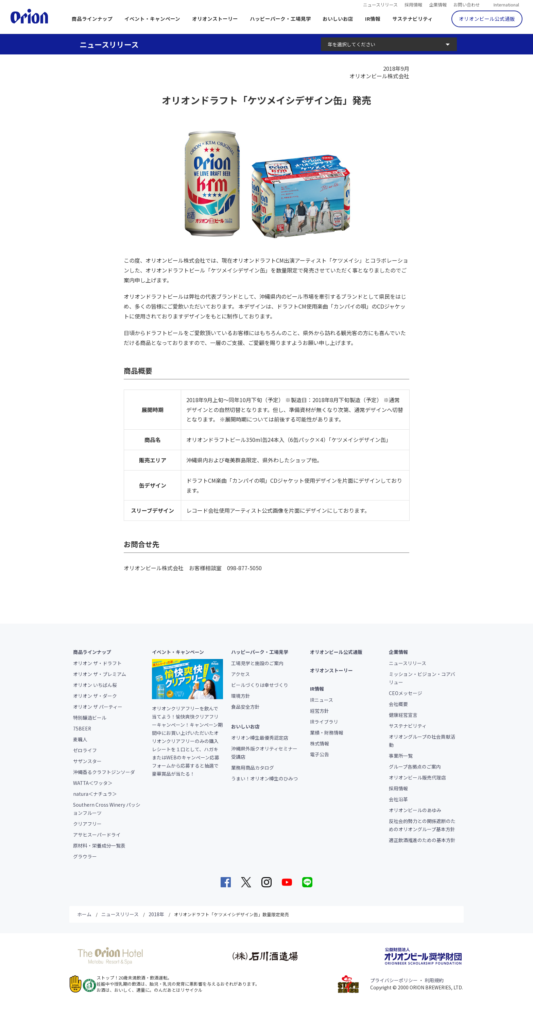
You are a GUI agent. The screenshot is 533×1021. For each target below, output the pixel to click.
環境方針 (240, 695)
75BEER (82, 728)
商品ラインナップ (92, 18)
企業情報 (438, 4)
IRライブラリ (324, 721)
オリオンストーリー (215, 18)
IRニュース (321, 699)
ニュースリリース (380, 4)
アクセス (240, 674)
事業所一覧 (401, 755)
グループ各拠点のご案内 (415, 766)
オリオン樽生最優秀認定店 (259, 737)
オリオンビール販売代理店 (417, 777)
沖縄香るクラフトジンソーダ (104, 772)
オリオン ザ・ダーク (95, 695)
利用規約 (434, 980)
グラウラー (85, 856)
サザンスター (87, 761)
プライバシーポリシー (394, 980)
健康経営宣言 (403, 714)
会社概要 (398, 704)
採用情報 (413, 4)
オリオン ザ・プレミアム (99, 674)
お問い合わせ (466, 4)
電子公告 (319, 754)
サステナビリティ (412, 18)
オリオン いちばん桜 (95, 684)
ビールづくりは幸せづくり (259, 684)
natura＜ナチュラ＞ (95, 793)
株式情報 (319, 743)
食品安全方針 (245, 706)
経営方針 (319, 710)
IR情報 (372, 18)
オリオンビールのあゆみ (415, 810)
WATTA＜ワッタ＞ (93, 782)
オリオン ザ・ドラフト (97, 663)
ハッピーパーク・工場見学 (280, 18)
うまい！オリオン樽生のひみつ (264, 778)
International (506, 4)
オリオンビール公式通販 (487, 18)
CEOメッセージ (405, 693)
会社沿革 (398, 799)
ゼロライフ (85, 750)
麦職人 (80, 739)
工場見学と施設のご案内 (257, 663)
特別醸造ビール (89, 717)
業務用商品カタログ (252, 767)
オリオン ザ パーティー (97, 706)
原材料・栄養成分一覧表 (99, 845)
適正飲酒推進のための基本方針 (422, 840)
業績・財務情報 (326, 732)
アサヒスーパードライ (97, 834)
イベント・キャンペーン (152, 18)
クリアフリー (87, 823)
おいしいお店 (338, 18)
